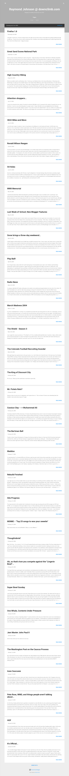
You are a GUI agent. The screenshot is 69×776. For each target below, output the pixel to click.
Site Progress (13, 498)
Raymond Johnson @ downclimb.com (34, 9)
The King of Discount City (19, 372)
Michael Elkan (37, 772)
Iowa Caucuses (14, 671)
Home (31, 20)
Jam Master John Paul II (18, 632)
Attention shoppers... (17, 98)
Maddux (11, 451)
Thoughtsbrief (14, 538)
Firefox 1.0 (12, 31)
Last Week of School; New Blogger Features (27, 212)
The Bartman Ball (15, 431)
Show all (60, 25)
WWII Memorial (14, 188)
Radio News (12, 282)
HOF (9, 720)
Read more (59, 44)
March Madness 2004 (17, 305)
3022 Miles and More (16, 120)
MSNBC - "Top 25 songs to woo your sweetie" (27, 521)
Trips (37, 20)
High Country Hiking (16, 75)
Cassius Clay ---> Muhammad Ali (22, 407)
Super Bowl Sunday (16, 587)
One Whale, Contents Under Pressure (24, 611)
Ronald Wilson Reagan (17, 143)
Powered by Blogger (34, 769)
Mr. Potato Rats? (14, 389)
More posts (34, 765)
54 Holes (11, 167)
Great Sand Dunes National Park (22, 51)
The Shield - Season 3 (17, 329)
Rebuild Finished (15, 474)
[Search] (63, 4)
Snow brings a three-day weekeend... (24, 235)
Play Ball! (11, 259)
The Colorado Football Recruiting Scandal (26, 349)
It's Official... (12, 743)
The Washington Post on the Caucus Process (28, 649)
